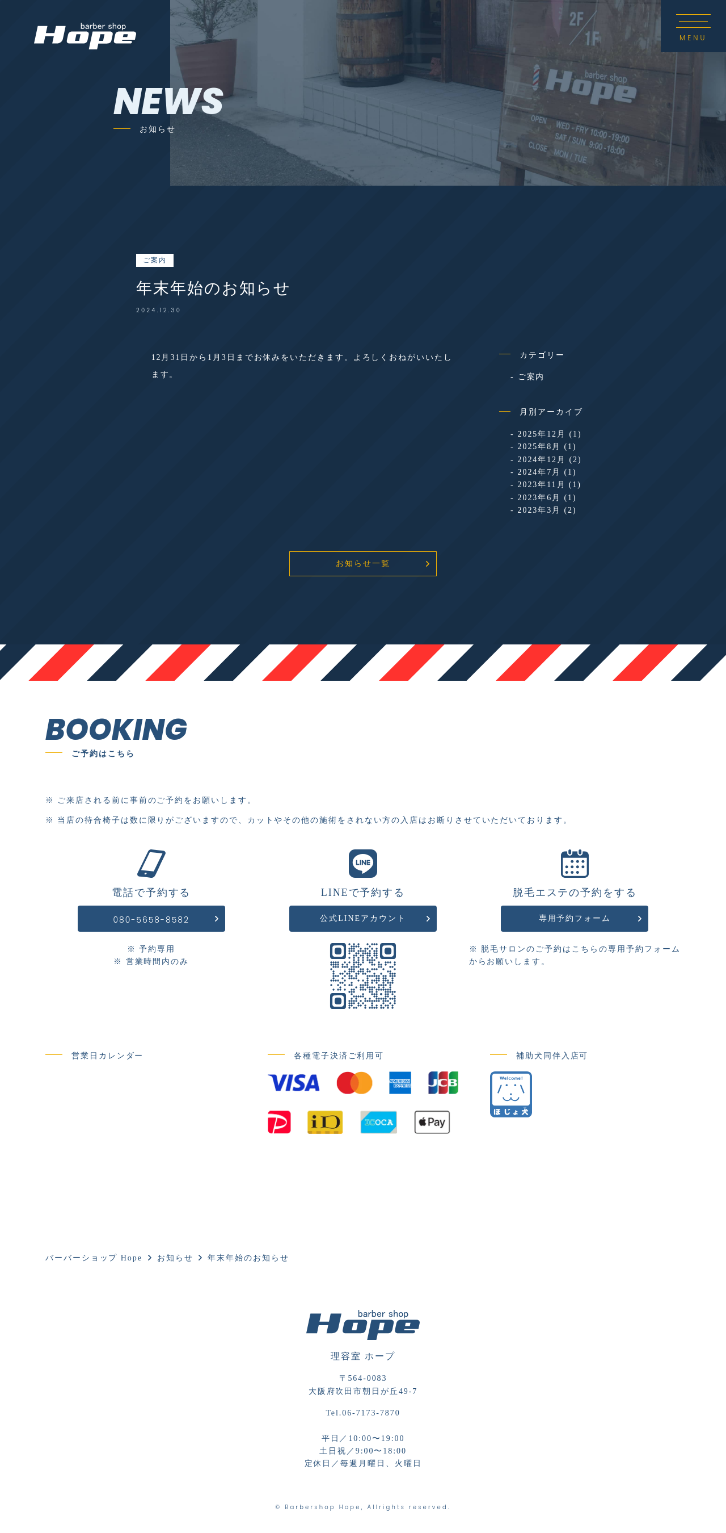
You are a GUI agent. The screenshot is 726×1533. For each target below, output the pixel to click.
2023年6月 (539, 497)
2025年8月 (539, 446)
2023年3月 (539, 510)
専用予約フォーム (575, 918)
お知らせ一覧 (363, 563)
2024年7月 (539, 472)
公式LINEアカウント (363, 918)
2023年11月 (542, 484)
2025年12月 (542, 434)
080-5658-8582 (151, 919)
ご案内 (155, 260)
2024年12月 (542, 459)
